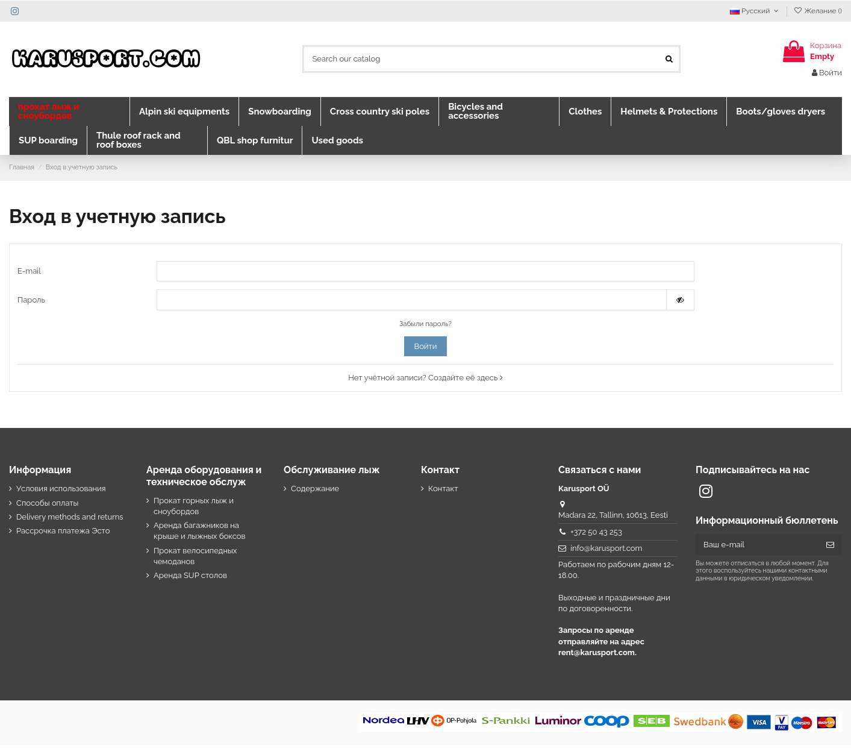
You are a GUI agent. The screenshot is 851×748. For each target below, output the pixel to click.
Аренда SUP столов (190, 578)
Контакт (443, 491)
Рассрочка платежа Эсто (63, 533)
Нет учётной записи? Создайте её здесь (425, 380)
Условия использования (61, 491)
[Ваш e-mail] (757, 547)
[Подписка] (830, 547)
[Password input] (412, 302)
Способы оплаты (47, 505)
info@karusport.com (606, 551)
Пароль (31, 301)
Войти (425, 349)
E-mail (29, 271)
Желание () (817, 11)
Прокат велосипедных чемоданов (195, 558)
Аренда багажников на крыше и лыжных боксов (200, 534)
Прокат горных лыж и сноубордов (194, 508)
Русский (755, 11)
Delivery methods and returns (69, 519)
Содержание (315, 491)
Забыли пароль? (425, 326)
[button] (69, 111)
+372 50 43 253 (596, 534)
